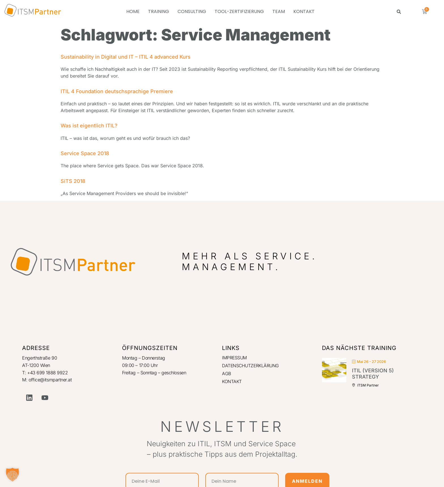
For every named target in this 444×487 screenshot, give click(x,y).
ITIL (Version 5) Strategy (373, 374)
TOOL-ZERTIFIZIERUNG (239, 11)
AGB (226, 374)
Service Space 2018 (85, 153)
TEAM (278, 11)
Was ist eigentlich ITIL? (89, 126)
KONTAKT (304, 11)
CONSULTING (192, 11)
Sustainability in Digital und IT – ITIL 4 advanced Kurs (126, 57)
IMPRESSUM (234, 358)
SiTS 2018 (73, 181)
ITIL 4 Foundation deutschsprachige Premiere (117, 91)
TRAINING (158, 11)
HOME (133, 11)
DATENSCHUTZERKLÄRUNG (251, 366)
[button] (12, 474)
